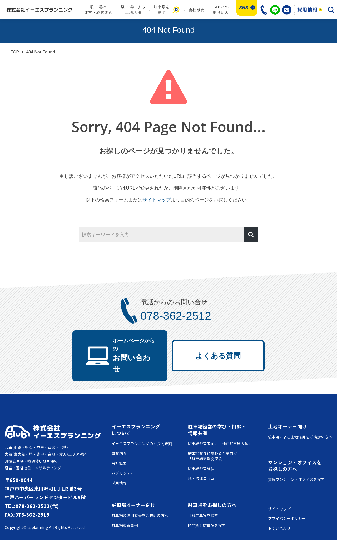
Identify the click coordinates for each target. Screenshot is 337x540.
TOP (15, 52)
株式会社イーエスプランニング (67, 414)
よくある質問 (224, 346)
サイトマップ (156, 200)
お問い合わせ (129, 346)
